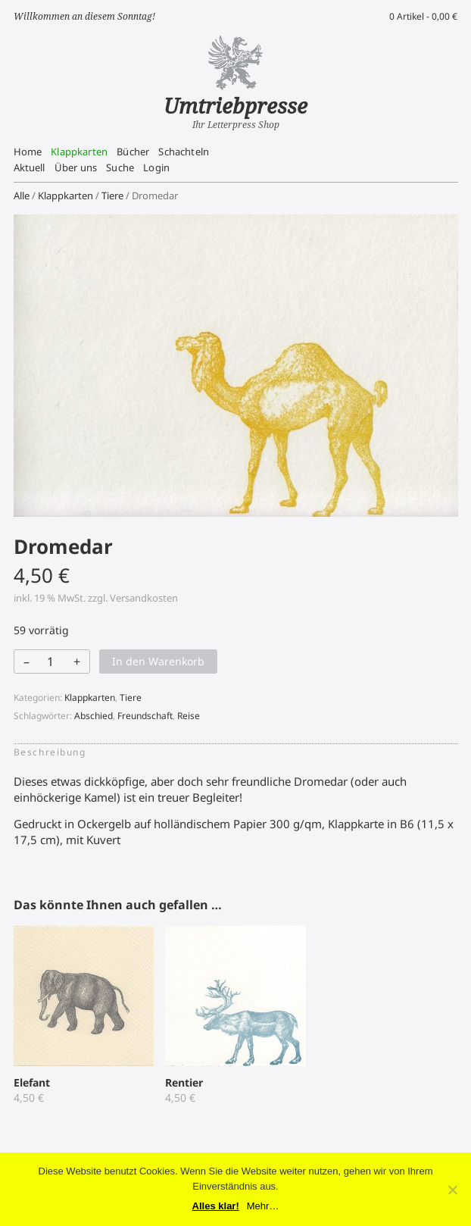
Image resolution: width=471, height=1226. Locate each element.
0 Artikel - (423, 16)
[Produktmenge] (50, 661)
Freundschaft (145, 715)
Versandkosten (144, 598)
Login (156, 167)
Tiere (112, 195)
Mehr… (263, 1206)
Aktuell (29, 167)
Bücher (133, 151)
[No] (452, 1189)
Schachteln (183, 151)
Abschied (93, 715)
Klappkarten (79, 151)
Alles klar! (215, 1206)
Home (28, 151)
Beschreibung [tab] (50, 752)
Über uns (76, 167)
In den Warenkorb (158, 661)
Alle (22, 195)
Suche (120, 167)
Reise (188, 715)
